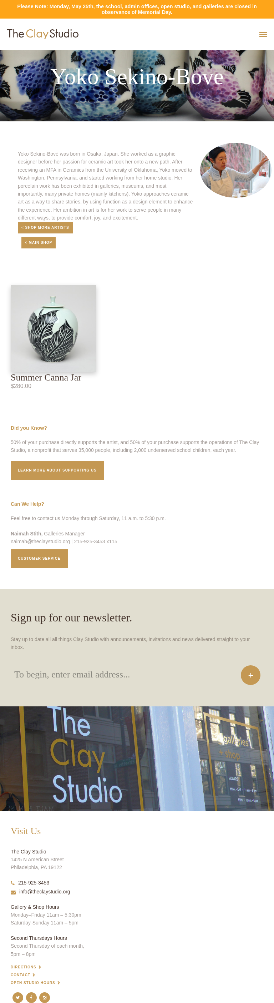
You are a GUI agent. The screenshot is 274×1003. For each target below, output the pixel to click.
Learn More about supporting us (57, 470)
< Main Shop (38, 243)
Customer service (39, 558)
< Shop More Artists (45, 228)
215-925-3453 (30, 883)
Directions (23, 967)
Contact (20, 975)
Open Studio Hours (33, 983)
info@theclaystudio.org (40, 891)
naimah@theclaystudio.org (40, 541)
